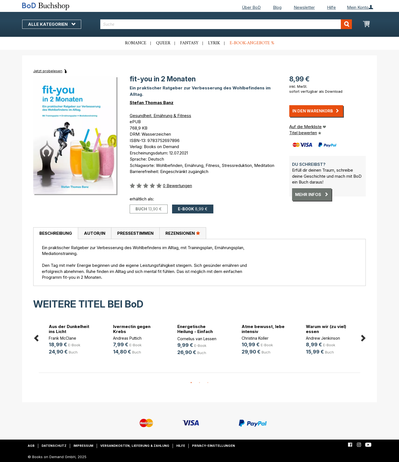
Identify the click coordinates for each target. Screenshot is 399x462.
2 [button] (199, 383)
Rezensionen (182, 233)
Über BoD (251, 7)
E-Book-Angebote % (252, 43)
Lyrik (214, 43)
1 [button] (191, 383)
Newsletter (304, 7)
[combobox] (226, 24)
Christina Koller (255, 338)
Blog (277, 7)
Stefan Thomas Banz (151, 102)
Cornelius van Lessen (196, 338)
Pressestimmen (135, 233)
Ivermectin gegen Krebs (131, 329)
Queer (163, 43)
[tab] (55, 233)
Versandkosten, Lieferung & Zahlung (134, 446)
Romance (135, 43)
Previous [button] (36, 337)
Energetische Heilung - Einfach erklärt (195, 331)
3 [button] (208, 383)
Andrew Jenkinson (323, 338)
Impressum (83, 446)
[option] (71, 340)
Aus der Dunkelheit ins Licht (69, 329)
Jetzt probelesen (47, 71)
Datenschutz (54, 446)
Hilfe (331, 7)
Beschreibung (55, 233)
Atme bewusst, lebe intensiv (263, 329)
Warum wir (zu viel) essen (326, 329)
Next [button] (363, 337)
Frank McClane (62, 338)
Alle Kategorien (51, 24)
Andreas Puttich (127, 338)
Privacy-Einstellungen (213, 446)
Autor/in (94, 233)
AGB (31, 446)
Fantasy (189, 43)
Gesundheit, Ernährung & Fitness (160, 115)
